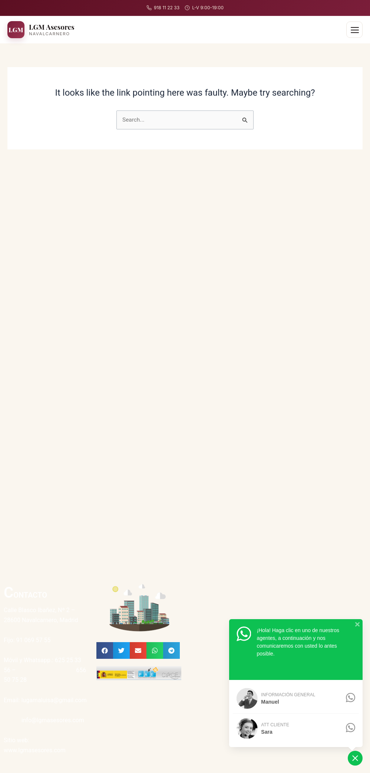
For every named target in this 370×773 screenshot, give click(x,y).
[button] (104, 650)
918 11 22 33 (162, 7)
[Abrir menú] (354, 30)
